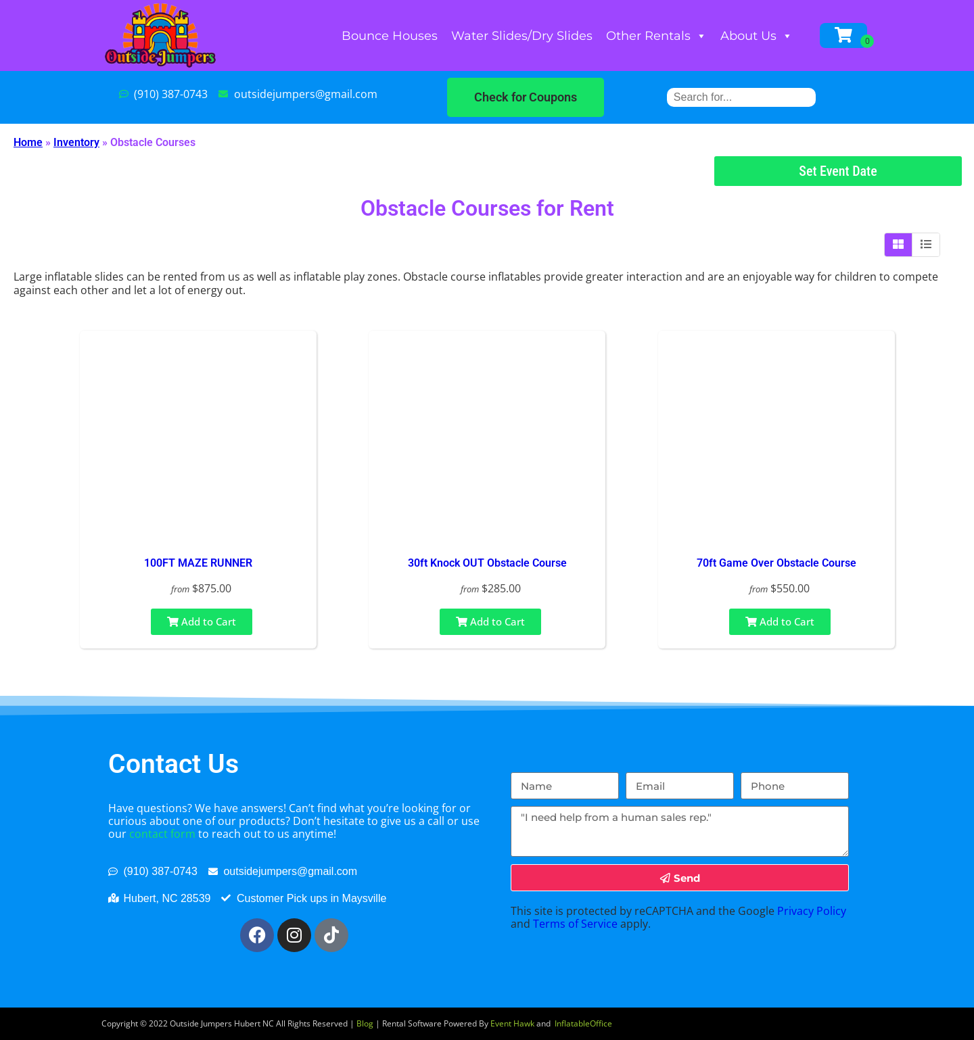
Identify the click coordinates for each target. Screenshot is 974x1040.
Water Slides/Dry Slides (522, 35)
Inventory (76, 142)
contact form (162, 833)
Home (28, 142)
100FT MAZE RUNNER (198, 563)
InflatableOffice (583, 1023)
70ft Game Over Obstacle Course (776, 563)
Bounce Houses (390, 35)
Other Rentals (656, 35)
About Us (756, 35)
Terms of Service (575, 923)
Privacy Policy (811, 910)
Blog (364, 1023)
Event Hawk (512, 1023)
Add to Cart (201, 621)
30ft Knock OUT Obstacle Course (487, 563)
